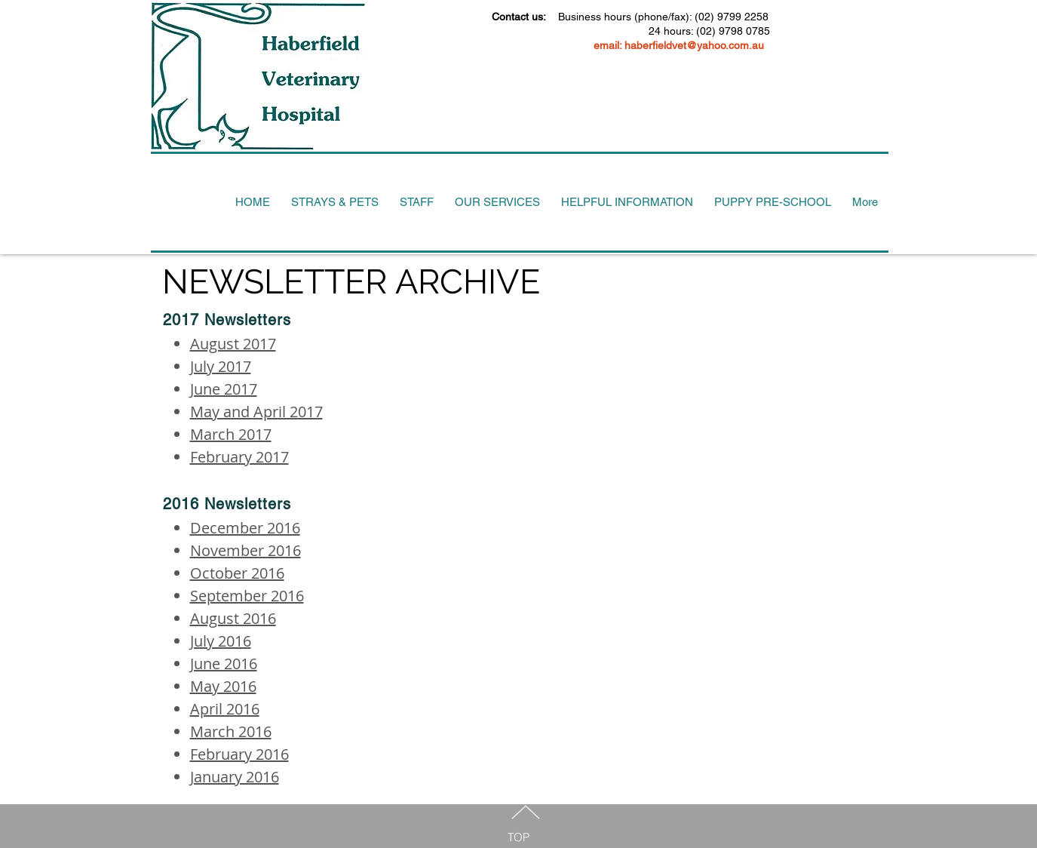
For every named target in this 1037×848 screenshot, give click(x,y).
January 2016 (234, 777)
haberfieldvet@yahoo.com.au (694, 45)
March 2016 (231, 731)
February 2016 (239, 754)
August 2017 (233, 343)
